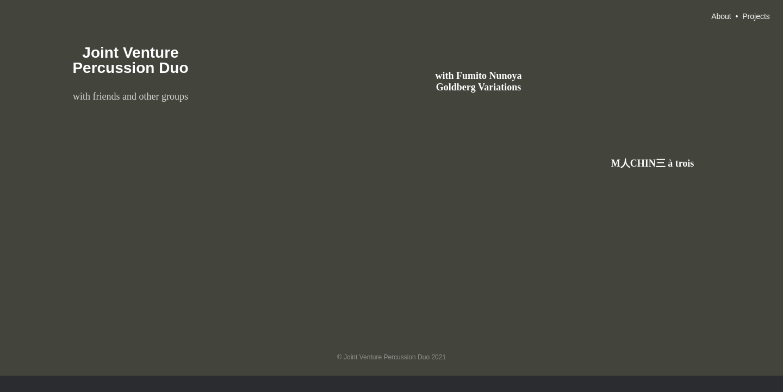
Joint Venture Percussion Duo (130, 60)
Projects (756, 16)
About (721, 16)
